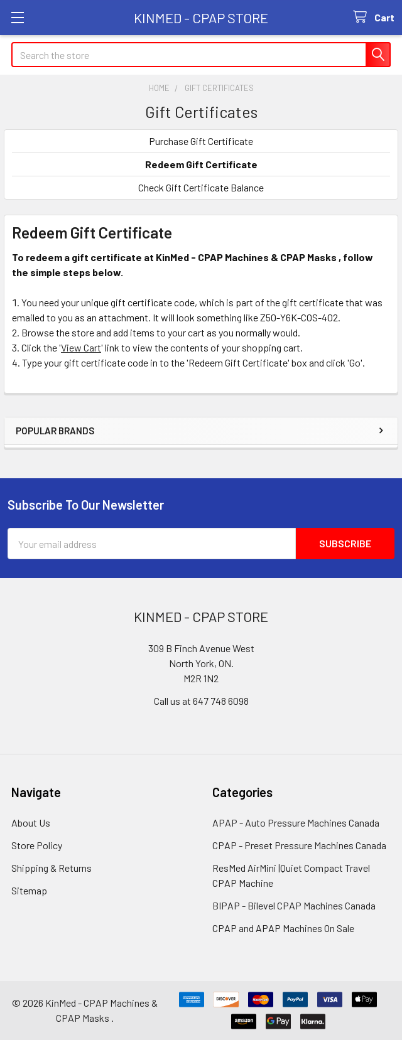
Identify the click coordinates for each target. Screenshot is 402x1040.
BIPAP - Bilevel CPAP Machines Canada (294, 905)
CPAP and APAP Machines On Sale (283, 928)
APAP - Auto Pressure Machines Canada (295, 822)
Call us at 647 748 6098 (201, 701)
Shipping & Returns (51, 868)
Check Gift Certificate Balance (201, 187)
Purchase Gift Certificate (201, 141)
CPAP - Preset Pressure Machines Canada (299, 845)
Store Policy (36, 845)
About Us (30, 822)
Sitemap (29, 890)
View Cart (81, 347)
